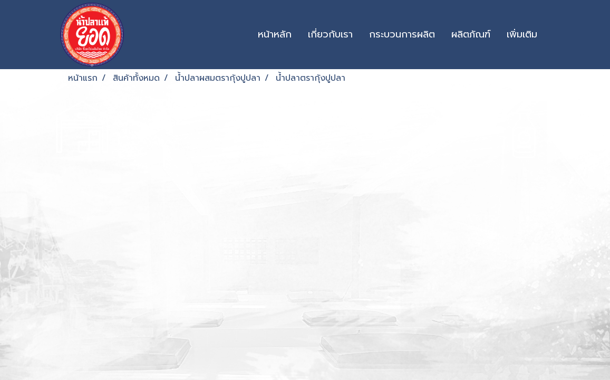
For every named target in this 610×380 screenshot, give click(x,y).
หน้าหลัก (275, 34)
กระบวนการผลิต (402, 34)
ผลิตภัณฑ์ (470, 34)
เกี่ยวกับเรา (330, 34)
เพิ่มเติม (522, 34)
